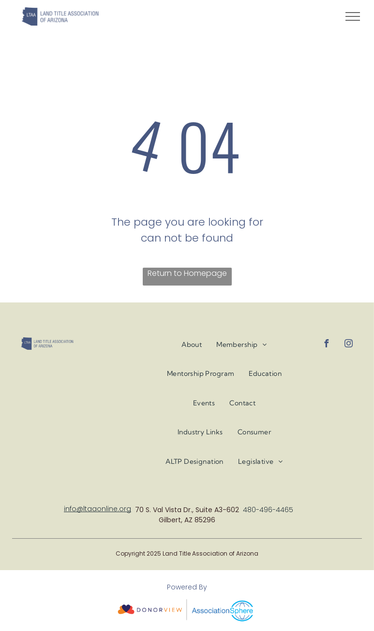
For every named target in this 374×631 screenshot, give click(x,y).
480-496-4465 (268, 510)
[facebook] (326, 344)
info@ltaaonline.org (97, 509)
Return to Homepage (187, 273)
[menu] (352, 16)
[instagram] (348, 344)
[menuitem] (191, 344)
